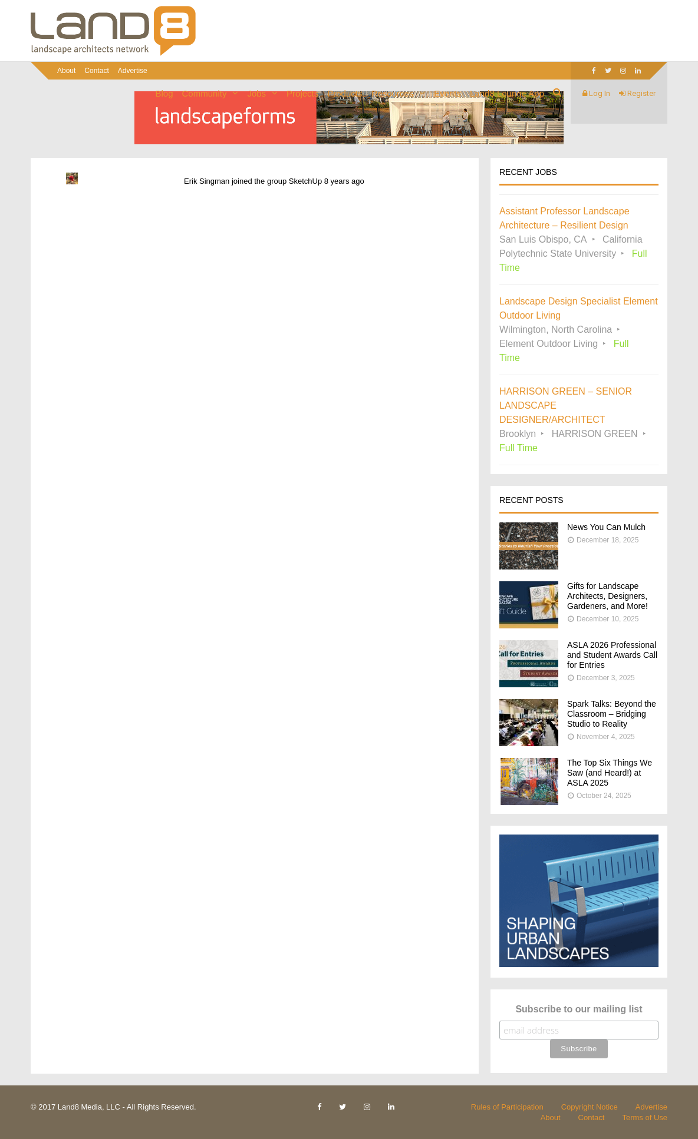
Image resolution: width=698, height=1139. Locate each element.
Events (447, 93)
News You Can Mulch (606, 527)
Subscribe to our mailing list (578, 1009)
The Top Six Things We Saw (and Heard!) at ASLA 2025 (609, 772)
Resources (392, 93)
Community (204, 93)
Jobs (256, 93)
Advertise (132, 71)
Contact (96, 71)
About (66, 71)
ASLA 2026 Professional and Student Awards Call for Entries (612, 655)
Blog (164, 93)
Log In (596, 93)
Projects (302, 93)
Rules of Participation (507, 1106)
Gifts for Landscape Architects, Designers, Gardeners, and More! (607, 596)
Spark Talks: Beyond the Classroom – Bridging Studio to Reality (611, 714)
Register (637, 93)
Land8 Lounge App (507, 93)
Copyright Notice (589, 1106)
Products (344, 93)
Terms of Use (644, 1117)
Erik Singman (206, 181)
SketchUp (305, 181)
